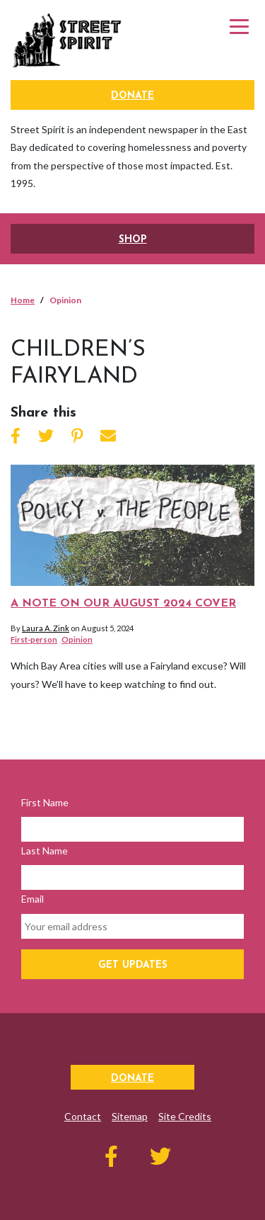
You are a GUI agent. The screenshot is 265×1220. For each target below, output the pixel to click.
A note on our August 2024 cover (123, 603)
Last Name (44, 851)
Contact (82, 1116)
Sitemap (130, 1116)
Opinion (77, 639)
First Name (45, 802)
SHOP (133, 240)
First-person (34, 639)
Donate (132, 96)
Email (32, 899)
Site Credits (184, 1116)
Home (23, 300)
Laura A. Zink (45, 628)
